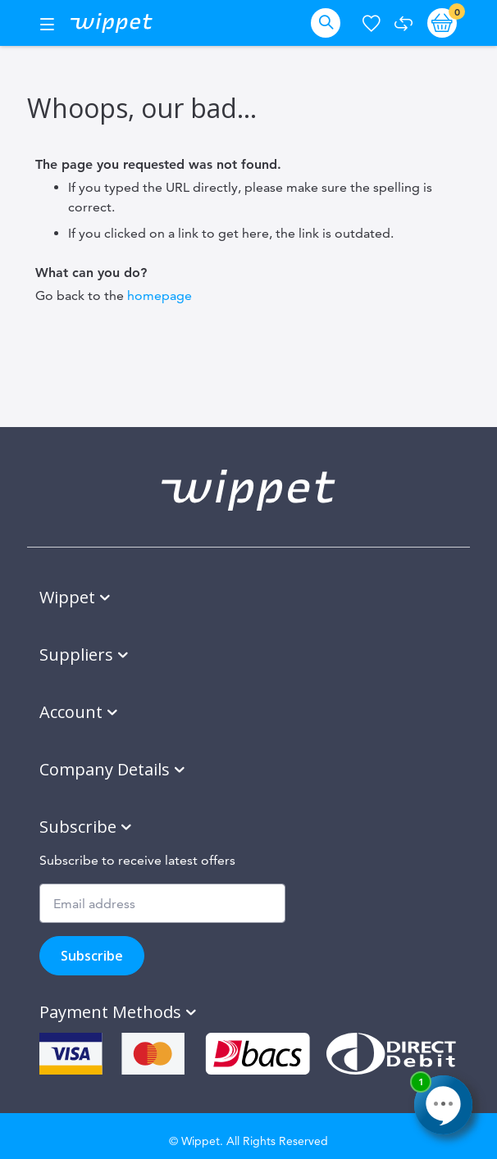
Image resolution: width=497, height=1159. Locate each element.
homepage (159, 295)
